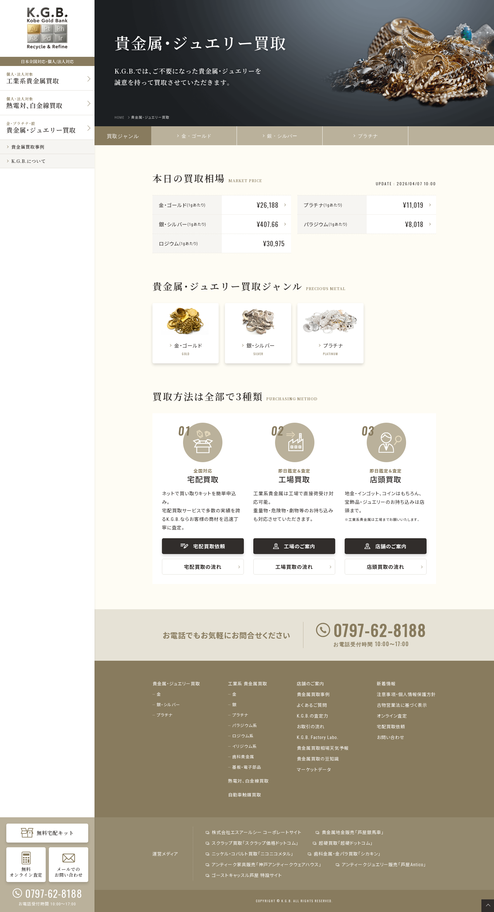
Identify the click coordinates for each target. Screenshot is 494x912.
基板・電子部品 (246, 767)
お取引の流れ (311, 726)
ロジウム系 (243, 736)
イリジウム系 (244, 746)
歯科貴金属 (243, 757)
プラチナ (365, 135)
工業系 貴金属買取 (247, 683)
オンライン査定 (392, 715)
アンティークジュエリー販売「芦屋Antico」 (381, 864)
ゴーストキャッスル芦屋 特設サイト (244, 875)
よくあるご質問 (312, 705)
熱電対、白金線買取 (248, 781)
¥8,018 (414, 224)
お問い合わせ (390, 737)
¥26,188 (268, 205)
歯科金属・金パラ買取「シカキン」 (344, 853)
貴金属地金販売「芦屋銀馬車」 (350, 832)
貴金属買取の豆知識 (318, 758)
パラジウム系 (244, 725)
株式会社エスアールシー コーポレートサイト (254, 832)
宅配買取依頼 (391, 726)
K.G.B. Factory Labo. (318, 737)
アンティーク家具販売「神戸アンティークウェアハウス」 (264, 864)
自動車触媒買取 (244, 794)
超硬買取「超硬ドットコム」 (343, 843)
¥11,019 (413, 205)
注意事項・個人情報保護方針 (406, 694)
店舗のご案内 (310, 683)
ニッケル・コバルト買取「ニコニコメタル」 (250, 853)
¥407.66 (268, 224)
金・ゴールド (194, 135)
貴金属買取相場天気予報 (323, 748)
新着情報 (386, 683)
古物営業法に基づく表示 (402, 705)
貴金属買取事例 (313, 694)
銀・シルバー (279, 135)
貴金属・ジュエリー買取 (176, 683)
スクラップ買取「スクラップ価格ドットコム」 (252, 843)
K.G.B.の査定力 (312, 715)
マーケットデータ (314, 769)
